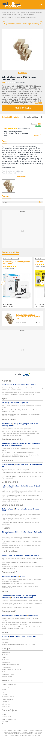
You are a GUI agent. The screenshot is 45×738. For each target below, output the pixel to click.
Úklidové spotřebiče (36, 12)
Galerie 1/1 (22, 73)
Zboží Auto (5, 672)
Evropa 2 (4, 724)
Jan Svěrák (5, 639)
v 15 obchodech (8, 306)
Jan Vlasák (5, 642)
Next (42, 283)
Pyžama (4, 694)
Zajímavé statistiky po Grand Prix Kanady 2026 (15, 469)
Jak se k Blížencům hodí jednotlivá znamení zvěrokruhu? (18, 583)
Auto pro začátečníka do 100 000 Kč (12, 669)
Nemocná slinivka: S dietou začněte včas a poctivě (17, 607)
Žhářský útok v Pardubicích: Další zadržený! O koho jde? (18, 394)
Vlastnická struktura (34, 735)
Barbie (4, 689)
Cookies (12, 735)
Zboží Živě (5, 655)
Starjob (4, 714)
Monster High (6, 687)
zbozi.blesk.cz (6, 662)
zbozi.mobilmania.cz (8, 12)
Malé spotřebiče (22, 12)
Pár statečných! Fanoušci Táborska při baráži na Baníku (18, 644)
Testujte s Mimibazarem (9, 684)
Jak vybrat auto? (7, 676)
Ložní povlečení (6, 704)
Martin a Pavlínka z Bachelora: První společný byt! (16, 428)
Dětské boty (5, 701)
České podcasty (6, 716)
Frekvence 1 (5, 721)
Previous (3, 283)
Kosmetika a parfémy (8, 696)
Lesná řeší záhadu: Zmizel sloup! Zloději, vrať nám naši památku (21, 392)
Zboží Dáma (5, 659)
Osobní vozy (5, 657)
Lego (3, 692)
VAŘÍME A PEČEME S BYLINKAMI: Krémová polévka (17, 452)
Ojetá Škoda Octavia (8, 674)
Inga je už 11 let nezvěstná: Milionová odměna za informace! (19, 431)
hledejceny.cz (6, 652)
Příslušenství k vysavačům (11, 15)
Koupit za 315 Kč (22, 108)
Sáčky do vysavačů (29, 15)
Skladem (38, 126)
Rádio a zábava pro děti (9, 719)
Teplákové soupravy (8, 699)
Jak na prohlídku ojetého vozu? (11, 664)
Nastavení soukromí (21, 735)
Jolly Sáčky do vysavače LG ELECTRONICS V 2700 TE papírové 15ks (16, 133)
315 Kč (36, 135)
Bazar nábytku (6, 706)
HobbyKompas (6, 667)
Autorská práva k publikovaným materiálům (15, 732)
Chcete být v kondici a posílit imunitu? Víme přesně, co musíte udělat (22, 600)
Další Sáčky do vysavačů (11, 259)
